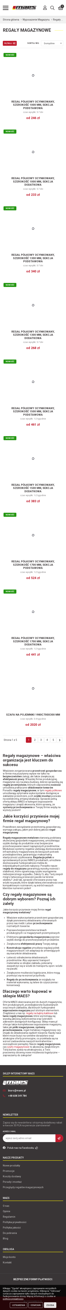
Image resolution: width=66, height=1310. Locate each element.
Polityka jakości (12, 1227)
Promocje (8, 1171)
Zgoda (50, 1305)
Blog (5, 1238)
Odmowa (36, 1305)
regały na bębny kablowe (40, 1013)
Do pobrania (10, 1233)
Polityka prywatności (14, 1222)
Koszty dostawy (12, 1176)
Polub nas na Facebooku (20, 1147)
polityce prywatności (13, 1299)
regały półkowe (53, 790)
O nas (6, 1205)
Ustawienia (18, 1305)
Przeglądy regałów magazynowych (23, 1187)
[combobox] (52, 43)
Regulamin (9, 1216)
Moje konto (9, 1257)
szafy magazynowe (18, 1046)
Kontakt (7, 1262)
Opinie (6, 1211)
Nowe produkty (11, 1165)
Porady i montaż (12, 1181)
